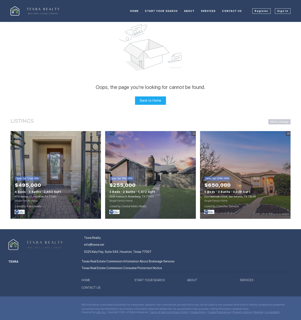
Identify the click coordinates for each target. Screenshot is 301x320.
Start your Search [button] (161, 11)
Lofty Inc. (101, 312)
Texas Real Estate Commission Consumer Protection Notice (122, 268)
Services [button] (208, 11)
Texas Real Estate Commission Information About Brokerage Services (128, 261)
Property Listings (242, 312)
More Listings (279, 121)
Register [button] (261, 11)
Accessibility (272, 312)
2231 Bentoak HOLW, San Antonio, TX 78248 (230, 196)
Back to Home (150, 100)
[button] (87, 281)
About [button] (189, 11)
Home (134, 11)
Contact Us (232, 11)
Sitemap (258, 312)
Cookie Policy (198, 312)
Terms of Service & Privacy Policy (169, 312)
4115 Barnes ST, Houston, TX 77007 (36, 196)
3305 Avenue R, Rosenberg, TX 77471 (131, 196)
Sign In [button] (282, 11)
